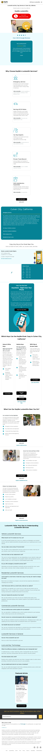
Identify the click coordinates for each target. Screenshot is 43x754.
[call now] (21, 16)
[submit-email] (40, 716)
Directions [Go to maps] (9, 258)
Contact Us (4, 727)
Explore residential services (21, 480)
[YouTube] (37, 747)
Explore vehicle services (21, 445)
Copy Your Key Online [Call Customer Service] (21, 309)
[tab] (21, 212)
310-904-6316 (4, 258)
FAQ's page (22, 724)
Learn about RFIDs (35, 382)
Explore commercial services (21, 520)
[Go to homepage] (4, 2)
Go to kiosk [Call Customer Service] (7, 393)
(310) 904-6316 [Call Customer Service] (21, 199)
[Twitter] (34, 747)
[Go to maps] (11, 272)
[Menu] (41, 2)
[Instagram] (40, 747)
